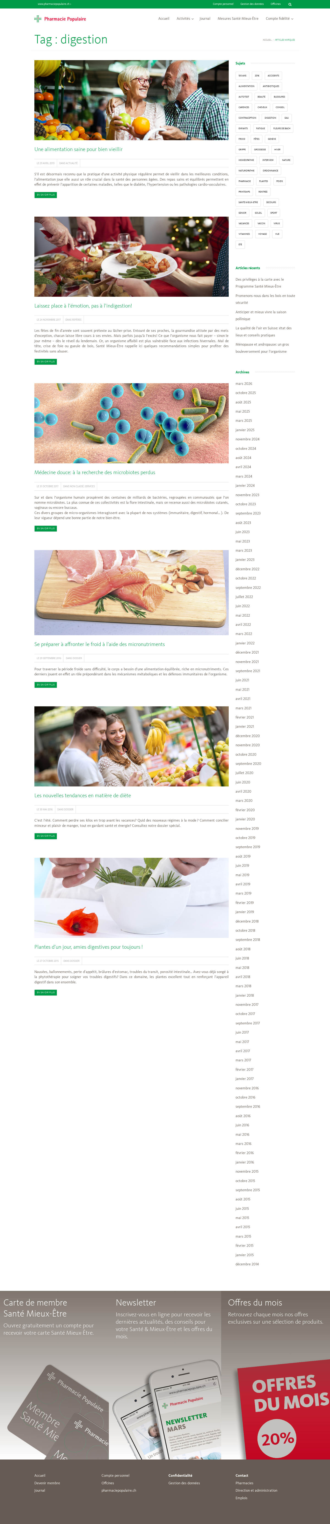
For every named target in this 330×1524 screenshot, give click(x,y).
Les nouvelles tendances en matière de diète (82, 796)
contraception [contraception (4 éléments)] (247, 118)
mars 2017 (243, 1060)
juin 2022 (243, 606)
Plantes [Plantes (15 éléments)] (263, 181)
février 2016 (245, 1153)
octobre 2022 (246, 578)
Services (90, 486)
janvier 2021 (245, 727)
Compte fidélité (278, 19)
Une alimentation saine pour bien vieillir (78, 149)
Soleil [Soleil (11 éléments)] (258, 213)
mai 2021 (242, 690)
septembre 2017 (248, 1023)
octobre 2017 (245, 1014)
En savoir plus (46, 195)
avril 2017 (243, 1051)
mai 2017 (242, 1042)
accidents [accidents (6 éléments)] (273, 76)
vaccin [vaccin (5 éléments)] (261, 223)
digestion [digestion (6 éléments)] (270, 118)
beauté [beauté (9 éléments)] (261, 97)
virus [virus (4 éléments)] (277, 223)
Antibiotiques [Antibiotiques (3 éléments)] (271, 86)
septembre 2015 (248, 1190)
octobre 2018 (245, 931)
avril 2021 (243, 699)
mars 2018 (243, 986)
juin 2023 (243, 532)
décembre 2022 (247, 569)
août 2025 (243, 402)
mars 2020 (244, 801)
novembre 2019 (247, 829)
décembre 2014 (247, 1264)
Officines (276, 4)
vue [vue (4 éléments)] (277, 234)
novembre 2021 (247, 662)
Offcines (108, 1483)
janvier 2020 (245, 819)
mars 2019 (243, 893)
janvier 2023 (245, 560)
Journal (205, 19)
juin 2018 (242, 958)
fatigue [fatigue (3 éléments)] (260, 128)
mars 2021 (243, 708)
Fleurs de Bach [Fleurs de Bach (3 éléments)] (281, 128)
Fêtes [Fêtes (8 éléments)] (256, 139)
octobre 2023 (246, 504)
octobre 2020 (246, 755)
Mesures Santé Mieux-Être (238, 19)
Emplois (242, 1498)
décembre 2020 (248, 736)
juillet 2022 (244, 597)
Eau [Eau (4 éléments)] (287, 118)
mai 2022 (243, 616)
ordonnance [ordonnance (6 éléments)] (270, 171)
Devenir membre (47, 1483)
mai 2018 (242, 968)
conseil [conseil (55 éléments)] (280, 107)
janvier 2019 (245, 912)
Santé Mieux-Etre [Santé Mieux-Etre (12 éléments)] (248, 202)
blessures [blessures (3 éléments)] (279, 97)
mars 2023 (244, 551)
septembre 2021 (248, 671)
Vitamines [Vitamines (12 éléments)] (244, 234)
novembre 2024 (247, 439)
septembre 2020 (248, 764)
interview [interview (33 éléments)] (268, 160)
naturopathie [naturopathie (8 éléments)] (246, 171)
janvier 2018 (245, 996)
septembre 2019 (248, 847)
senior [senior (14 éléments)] (242, 213)
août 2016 (243, 1116)
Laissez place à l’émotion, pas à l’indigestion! (83, 306)
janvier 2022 (245, 643)
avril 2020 (243, 792)
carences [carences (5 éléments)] (244, 107)
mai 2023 (243, 541)
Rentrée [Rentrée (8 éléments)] (262, 192)
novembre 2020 (248, 745)
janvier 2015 (245, 1255)
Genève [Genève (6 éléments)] (272, 139)
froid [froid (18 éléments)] (242, 139)
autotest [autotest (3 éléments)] (244, 97)
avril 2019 (243, 884)
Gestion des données (252, 4)
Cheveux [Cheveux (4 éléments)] (262, 107)
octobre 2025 (246, 393)
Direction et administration (256, 1491)
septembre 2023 (248, 513)
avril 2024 (243, 467)
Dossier (77, 658)
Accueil (163, 19)
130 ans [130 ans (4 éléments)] (242, 76)
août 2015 (243, 1199)
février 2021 (245, 717)
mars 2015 (243, 1237)
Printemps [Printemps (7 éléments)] (244, 192)
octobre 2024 (246, 449)
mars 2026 (244, 384)
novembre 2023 (247, 495)
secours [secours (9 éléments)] (271, 202)
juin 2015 (242, 1209)
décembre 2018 (247, 921)
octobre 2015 (245, 1181)
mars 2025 (244, 421)
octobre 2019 (245, 838)
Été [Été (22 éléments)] (240, 244)
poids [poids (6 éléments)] (279, 181)
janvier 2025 (245, 430)
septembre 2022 (248, 588)
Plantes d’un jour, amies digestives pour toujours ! (88, 947)
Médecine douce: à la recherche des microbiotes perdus (94, 472)
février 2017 (244, 1070)
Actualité (72, 163)
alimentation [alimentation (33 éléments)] (246, 86)
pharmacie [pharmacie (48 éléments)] (245, 181)
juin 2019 (242, 866)
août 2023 (243, 523)
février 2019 (245, 903)
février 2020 (245, 810)
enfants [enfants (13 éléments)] (243, 128)
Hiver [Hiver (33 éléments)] (277, 149)
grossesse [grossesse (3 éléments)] (260, 149)
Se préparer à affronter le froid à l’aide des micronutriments (99, 644)
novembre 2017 (247, 1005)
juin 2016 (242, 1125)
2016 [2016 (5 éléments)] (257, 76)
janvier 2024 (245, 486)
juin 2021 (242, 680)
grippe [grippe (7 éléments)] (242, 149)
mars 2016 (243, 1144)
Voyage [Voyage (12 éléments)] (262, 234)
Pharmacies (244, 1483)
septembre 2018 (248, 940)
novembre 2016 (247, 1088)
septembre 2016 (248, 1107)
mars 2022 (244, 634)
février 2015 (244, 1246)
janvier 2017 (245, 1079)
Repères (77, 319)
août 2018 (243, 949)
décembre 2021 (247, 652)
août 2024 (243, 458)
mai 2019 (242, 875)
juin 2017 (242, 1033)
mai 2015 (242, 1218)
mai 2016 (242, 1135)
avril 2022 (243, 625)
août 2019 (243, 856)
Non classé (77, 486)
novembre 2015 (247, 1172)
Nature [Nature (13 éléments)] (286, 160)
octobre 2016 (245, 1097)
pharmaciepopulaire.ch (119, 1491)
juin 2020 (243, 782)
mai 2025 (243, 412)
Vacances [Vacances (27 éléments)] (244, 223)
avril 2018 (243, 977)
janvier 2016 (245, 1162)
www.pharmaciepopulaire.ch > (54, 4)
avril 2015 (243, 1227)
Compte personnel (223, 4)
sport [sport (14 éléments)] (273, 213)
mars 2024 (244, 476)
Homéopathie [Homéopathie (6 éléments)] (246, 160)
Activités (183, 19)
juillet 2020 (244, 773)
